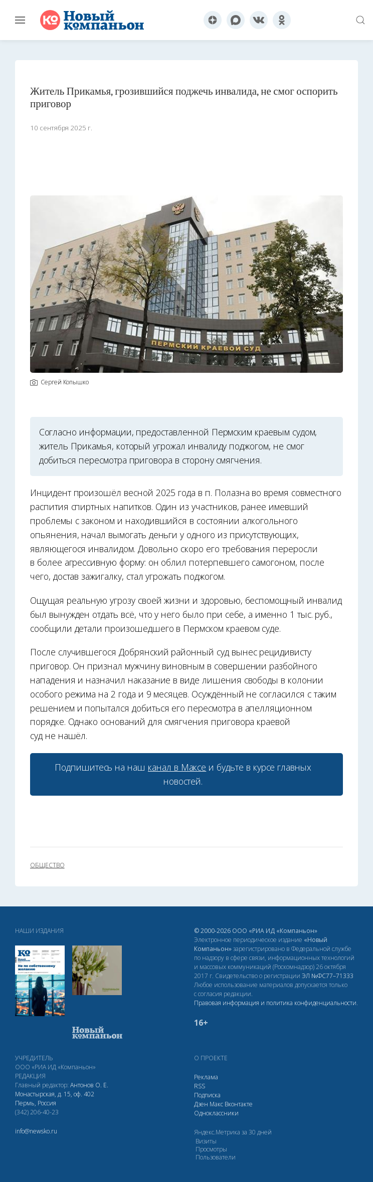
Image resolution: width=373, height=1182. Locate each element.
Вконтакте (239, 1104)
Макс (216, 1104)
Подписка (207, 1095)
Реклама (206, 1077)
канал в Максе (177, 767)
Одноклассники (216, 1113)
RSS (199, 1086)
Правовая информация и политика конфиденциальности (275, 1003)
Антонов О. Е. (89, 1085)
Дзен (201, 1104)
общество (47, 865)
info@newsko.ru (36, 1131)
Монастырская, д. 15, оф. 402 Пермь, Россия (54, 1098)
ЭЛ (327, 976)
